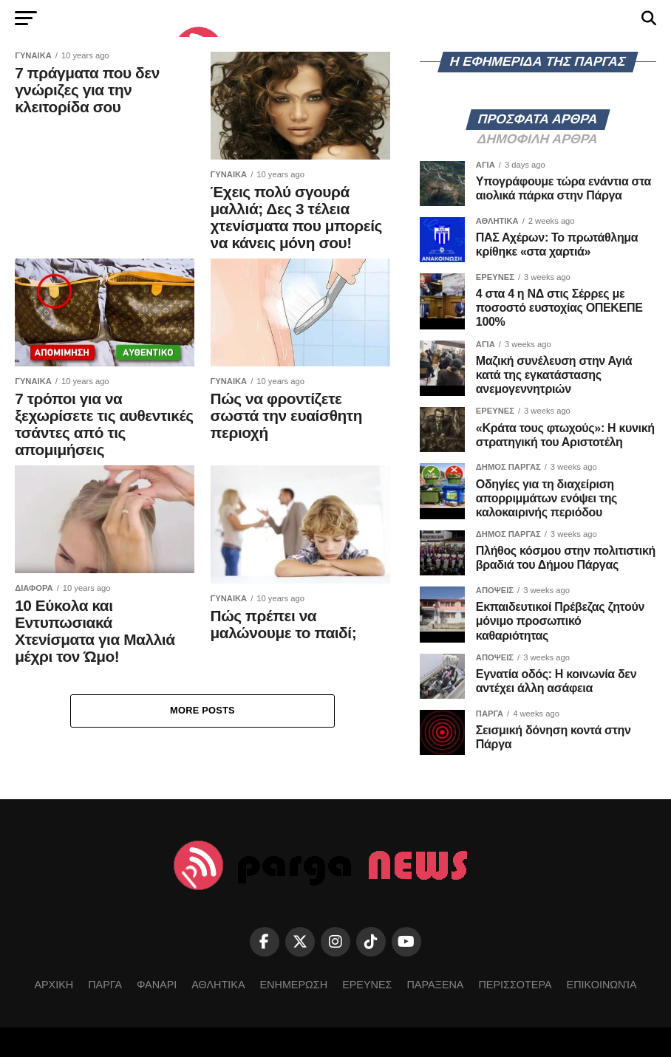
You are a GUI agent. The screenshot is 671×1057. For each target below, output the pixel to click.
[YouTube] (406, 942)
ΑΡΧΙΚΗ (53, 985)
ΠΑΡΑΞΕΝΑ (434, 985)
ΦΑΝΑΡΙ (157, 985)
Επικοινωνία (602, 985)
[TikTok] (371, 942)
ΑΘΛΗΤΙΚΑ (218, 985)
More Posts (202, 710)
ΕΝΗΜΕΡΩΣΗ (294, 985)
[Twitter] (300, 942)
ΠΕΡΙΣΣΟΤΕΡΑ (514, 985)
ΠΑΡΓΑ (105, 985)
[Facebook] (264, 942)
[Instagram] (335, 942)
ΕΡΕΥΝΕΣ (367, 985)
